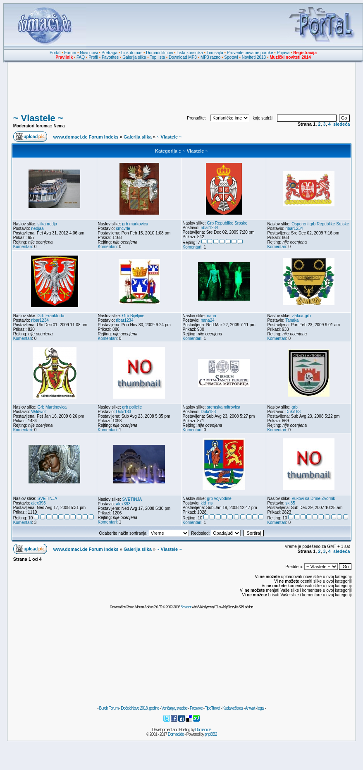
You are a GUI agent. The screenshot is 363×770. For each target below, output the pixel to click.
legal (260, 708)
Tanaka (292, 320)
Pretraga (109, 52)
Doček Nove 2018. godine (140, 708)
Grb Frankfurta (51, 315)
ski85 (290, 503)
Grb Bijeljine (133, 315)
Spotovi (231, 57)
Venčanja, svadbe (174, 708)
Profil (93, 57)
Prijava (283, 52)
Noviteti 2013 (254, 57)
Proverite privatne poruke (250, 52)
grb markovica (135, 224)
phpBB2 (211, 734)
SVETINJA (47, 498)
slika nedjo (47, 224)
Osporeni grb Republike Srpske (320, 224)
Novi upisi (89, 52)
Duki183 (123, 411)
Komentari (22, 246)
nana (211, 315)
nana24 (207, 320)
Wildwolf (39, 411)
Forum (70, 52)
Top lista (157, 57)
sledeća (341, 124)
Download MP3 (183, 57)
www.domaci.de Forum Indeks (86, 136)
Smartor (186, 607)
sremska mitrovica (223, 407)
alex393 (38, 503)
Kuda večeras (232, 708)
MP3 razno (210, 57)
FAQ (80, 57)
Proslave (196, 708)
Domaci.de (203, 729)
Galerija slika (134, 57)
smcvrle (123, 228)
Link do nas (131, 52)
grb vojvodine (219, 498)
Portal (55, 52)
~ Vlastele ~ (38, 118)
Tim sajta (215, 52)
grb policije (132, 407)
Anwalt (250, 708)
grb (294, 407)
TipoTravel (212, 708)
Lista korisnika (190, 52)
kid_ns (207, 503)
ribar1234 (209, 227)
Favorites (110, 57)
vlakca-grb (300, 315)
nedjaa (37, 228)
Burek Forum (108, 708)
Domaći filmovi (159, 52)
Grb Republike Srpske (227, 223)
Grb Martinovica (52, 407)
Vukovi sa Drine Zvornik (313, 498)
